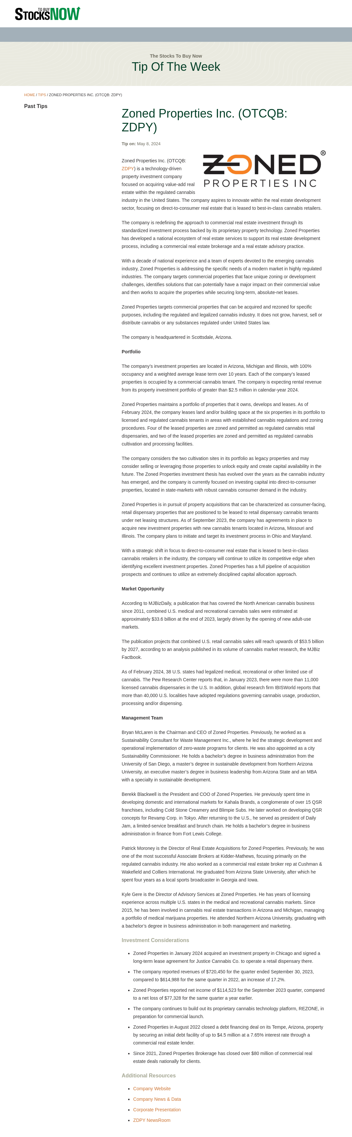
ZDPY (128, 168)
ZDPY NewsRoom (151, 1120)
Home (29, 95)
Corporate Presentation (157, 1109)
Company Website (152, 1088)
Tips (42, 95)
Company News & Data (157, 1099)
